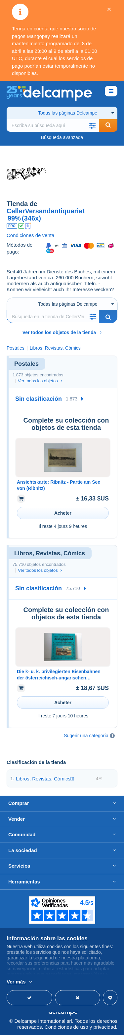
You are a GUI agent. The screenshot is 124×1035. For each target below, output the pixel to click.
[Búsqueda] (53, 316)
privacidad (104, 1027)
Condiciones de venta (30, 235)
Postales (15, 348)
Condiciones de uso (66, 1027)
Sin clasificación (38, 399)
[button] (92, 125)
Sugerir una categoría (86, 735)
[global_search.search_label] (53, 125)
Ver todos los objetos (40, 380)
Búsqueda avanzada (62, 137)
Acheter (62, 513)
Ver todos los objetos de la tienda (62, 332)
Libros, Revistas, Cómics (43, 778)
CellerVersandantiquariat (46, 211)
